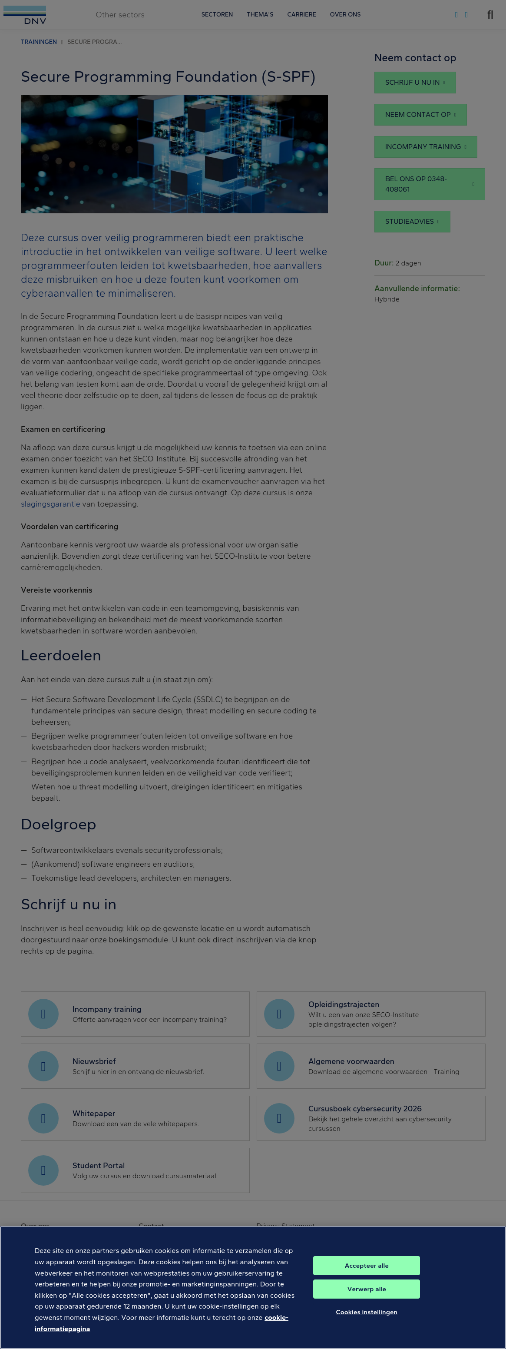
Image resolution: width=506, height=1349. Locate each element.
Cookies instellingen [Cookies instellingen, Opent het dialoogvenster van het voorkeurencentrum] (367, 1324)
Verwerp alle (366, 1301)
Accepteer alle (367, 1278)
